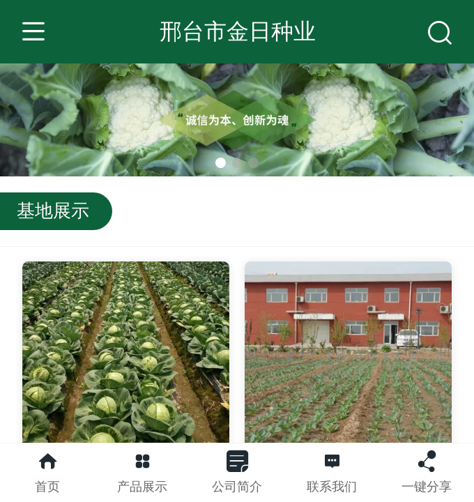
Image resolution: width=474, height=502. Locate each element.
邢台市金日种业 (238, 31)
